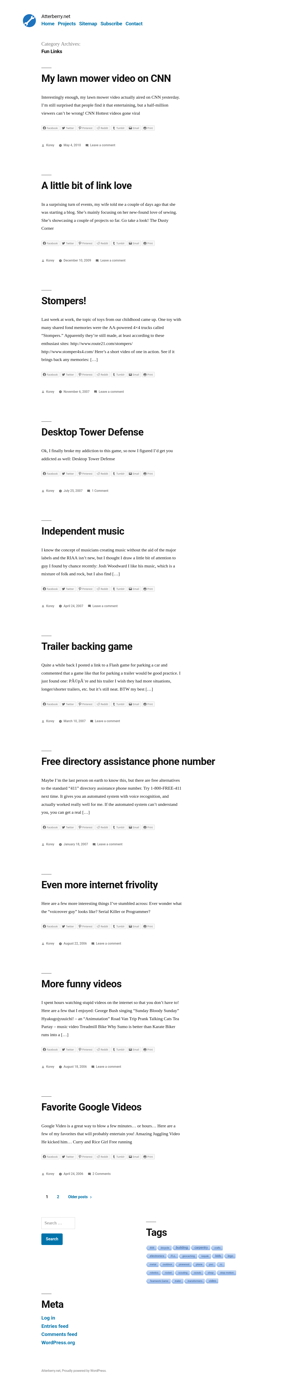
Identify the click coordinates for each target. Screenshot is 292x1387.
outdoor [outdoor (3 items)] (167, 1264)
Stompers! (63, 301)
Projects (67, 24)
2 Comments (101, 1174)
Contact (134, 24)
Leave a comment (102, 145)
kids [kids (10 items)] (218, 1256)
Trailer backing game (86, 646)
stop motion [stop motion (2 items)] (227, 1272)
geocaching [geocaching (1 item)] (188, 1256)
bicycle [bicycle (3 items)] (165, 1247)
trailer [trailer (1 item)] (178, 1281)
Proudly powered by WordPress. (84, 1371)
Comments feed (59, 1334)
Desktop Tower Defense (92, 432)
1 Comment (100, 491)
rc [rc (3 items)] (221, 1264)
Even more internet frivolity (99, 885)
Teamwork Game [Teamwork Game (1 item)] (159, 1281)
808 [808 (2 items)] (152, 1247)
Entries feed (54, 1326)
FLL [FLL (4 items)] (173, 1256)
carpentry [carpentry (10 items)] (201, 1247)
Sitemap (88, 24)
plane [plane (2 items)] (199, 1264)
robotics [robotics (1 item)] (154, 1272)
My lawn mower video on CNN (106, 78)
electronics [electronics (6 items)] (157, 1256)
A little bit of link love (86, 185)
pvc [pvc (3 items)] (211, 1264)
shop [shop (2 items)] (211, 1272)
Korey (50, 145)
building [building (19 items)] (182, 1247)
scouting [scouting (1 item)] (183, 1272)
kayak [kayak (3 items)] (205, 1256)
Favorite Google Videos (91, 1107)
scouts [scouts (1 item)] (197, 1272)
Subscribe (111, 24)
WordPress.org (58, 1342)
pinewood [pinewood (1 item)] (184, 1264)
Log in (48, 1318)
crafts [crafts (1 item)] (217, 1247)
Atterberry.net (55, 16)
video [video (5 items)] (212, 1280)
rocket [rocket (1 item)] (168, 1272)
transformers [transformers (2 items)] (195, 1280)
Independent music (82, 531)
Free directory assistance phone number (128, 761)
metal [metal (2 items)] (153, 1264)
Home (47, 24)
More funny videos (81, 984)
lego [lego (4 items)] (230, 1256)
